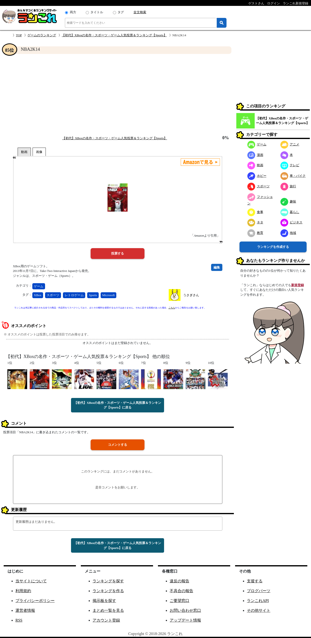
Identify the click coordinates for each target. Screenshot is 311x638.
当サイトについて (31, 581)
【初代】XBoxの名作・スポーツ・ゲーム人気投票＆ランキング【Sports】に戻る (117, 405)
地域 (288, 233)
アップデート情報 (185, 620)
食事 (255, 212)
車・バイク (293, 176)
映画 (255, 165)
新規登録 (297, 285)
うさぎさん (191, 295)
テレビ (289, 165)
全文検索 (139, 12)
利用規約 (23, 591)
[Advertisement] (117, 94)
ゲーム (38, 286)
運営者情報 (25, 610)
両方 (73, 12)
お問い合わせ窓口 (185, 610)
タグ (121, 12)
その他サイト (258, 610)
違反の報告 (179, 581)
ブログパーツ (258, 591)
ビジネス (291, 222)
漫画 (255, 155)
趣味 (288, 201)
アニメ (289, 144)
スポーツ (53, 295)
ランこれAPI (258, 601)
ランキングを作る (108, 591)
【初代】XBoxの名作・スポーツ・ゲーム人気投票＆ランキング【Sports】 (114, 35)
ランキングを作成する (273, 247)
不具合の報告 (181, 591)
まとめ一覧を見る (108, 610)
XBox (37, 295)
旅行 (288, 186)
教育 (255, 233)
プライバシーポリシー (35, 601)
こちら (171, 307)
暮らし (289, 212)
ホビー (256, 176)
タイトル (96, 12)
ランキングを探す (108, 581)
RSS (18, 620)
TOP (19, 35)
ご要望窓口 (179, 601)
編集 (217, 267)
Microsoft (108, 295)
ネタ (255, 222)
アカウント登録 (106, 620)
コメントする (117, 445)
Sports (93, 295)
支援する (255, 581)
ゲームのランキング (41, 35)
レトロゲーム (74, 295)
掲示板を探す (104, 601)
